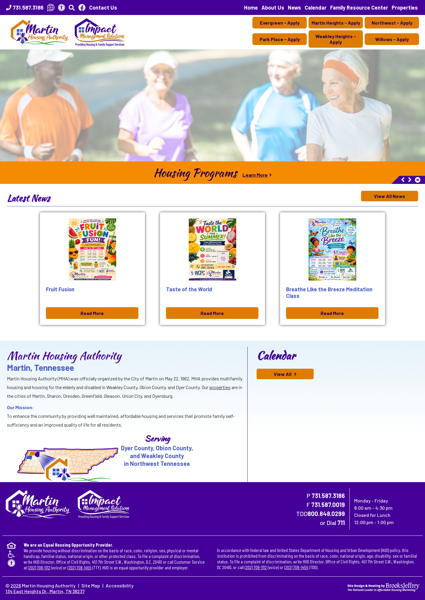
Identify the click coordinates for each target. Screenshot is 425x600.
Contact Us (103, 7)
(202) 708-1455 (80, 567)
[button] (72, 8)
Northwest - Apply (392, 23)
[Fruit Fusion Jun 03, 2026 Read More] (92, 268)
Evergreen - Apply (280, 23)
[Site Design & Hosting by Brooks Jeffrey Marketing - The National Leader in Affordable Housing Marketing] (384, 586)
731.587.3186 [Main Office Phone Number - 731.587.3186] (328, 495)
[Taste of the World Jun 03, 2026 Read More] (212, 268)
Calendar (316, 7)
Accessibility (120, 585)
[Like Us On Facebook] (82, 7)
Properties (405, 7)
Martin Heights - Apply (336, 23)
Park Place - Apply (280, 39)
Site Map (90, 585)
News (294, 7)
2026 (16, 585)
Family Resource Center (359, 7)
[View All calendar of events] (285, 374)
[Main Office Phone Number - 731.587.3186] (25, 7)
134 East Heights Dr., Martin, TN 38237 (45, 591)
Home (251, 7)
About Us (272, 7)
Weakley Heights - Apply (335, 39)
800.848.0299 (326, 513)
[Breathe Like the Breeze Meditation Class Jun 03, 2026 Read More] (332, 268)
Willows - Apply (392, 39)
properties (220, 387)
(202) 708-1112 (39, 567)
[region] (212, 172)
